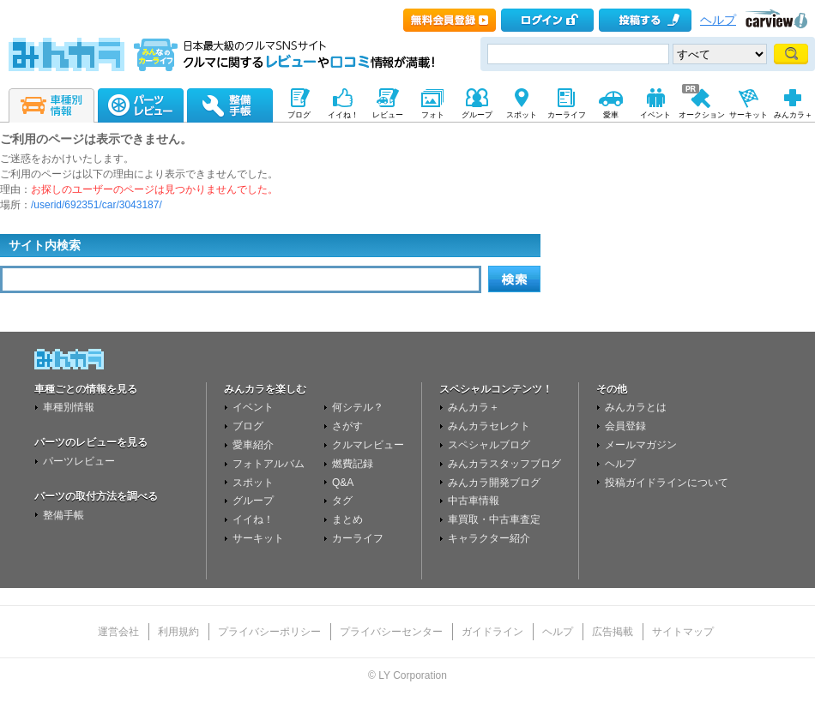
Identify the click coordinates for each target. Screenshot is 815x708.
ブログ (247, 426)
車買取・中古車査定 (494, 519)
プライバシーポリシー (269, 632)
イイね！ (253, 519)
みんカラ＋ (473, 407)
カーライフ (357, 538)
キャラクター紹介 (489, 538)
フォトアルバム (268, 464)
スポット (253, 483)
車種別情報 (68, 407)
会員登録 (625, 426)
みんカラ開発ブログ (494, 483)
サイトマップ (683, 632)
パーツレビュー (79, 461)
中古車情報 (473, 501)
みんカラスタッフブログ (504, 464)
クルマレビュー (368, 445)
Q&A (342, 483)
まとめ (347, 519)
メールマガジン (641, 445)
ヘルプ (718, 20)
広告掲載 (612, 632)
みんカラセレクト (489, 426)
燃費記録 (352, 464)
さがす (347, 426)
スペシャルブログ (489, 445)
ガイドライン (492, 632)
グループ (253, 501)
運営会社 (118, 632)
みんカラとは (636, 407)
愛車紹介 (253, 445)
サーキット (258, 538)
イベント (253, 407)
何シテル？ (357, 407)
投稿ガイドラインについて (666, 483)
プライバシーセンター (391, 632)
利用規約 (178, 632)
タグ (342, 501)
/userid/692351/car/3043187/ (96, 205)
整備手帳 (63, 515)
